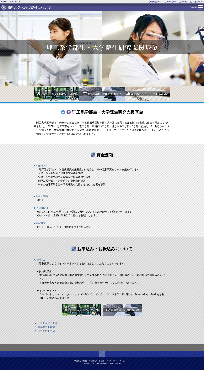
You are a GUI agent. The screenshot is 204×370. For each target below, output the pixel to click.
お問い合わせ (171, 2)
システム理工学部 (47, 323)
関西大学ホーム (156, 2)
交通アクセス (197, 2)
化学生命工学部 (46, 331)
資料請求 (184, 2)
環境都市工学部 (46, 327)
